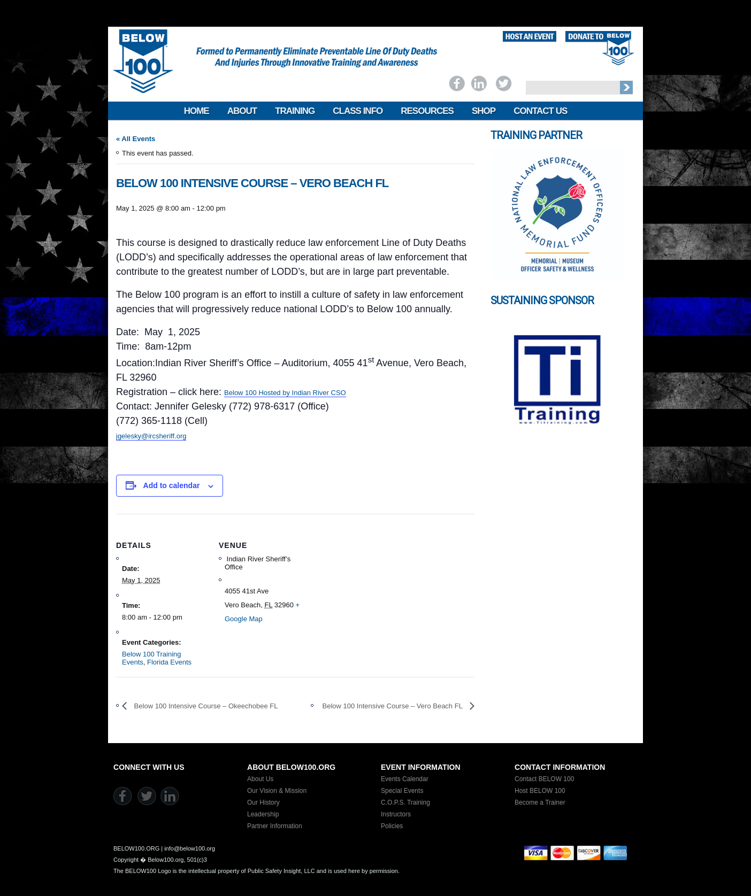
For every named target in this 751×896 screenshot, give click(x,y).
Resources (427, 111)
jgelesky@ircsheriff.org (151, 436)
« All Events (135, 139)
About (242, 111)
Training (295, 111)
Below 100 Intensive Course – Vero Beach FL (393, 706)
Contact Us (540, 111)
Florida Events (169, 662)
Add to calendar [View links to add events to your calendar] (171, 485)
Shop (483, 111)
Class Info (357, 111)
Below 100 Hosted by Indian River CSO (285, 393)
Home (196, 111)
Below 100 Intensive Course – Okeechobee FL (205, 706)
